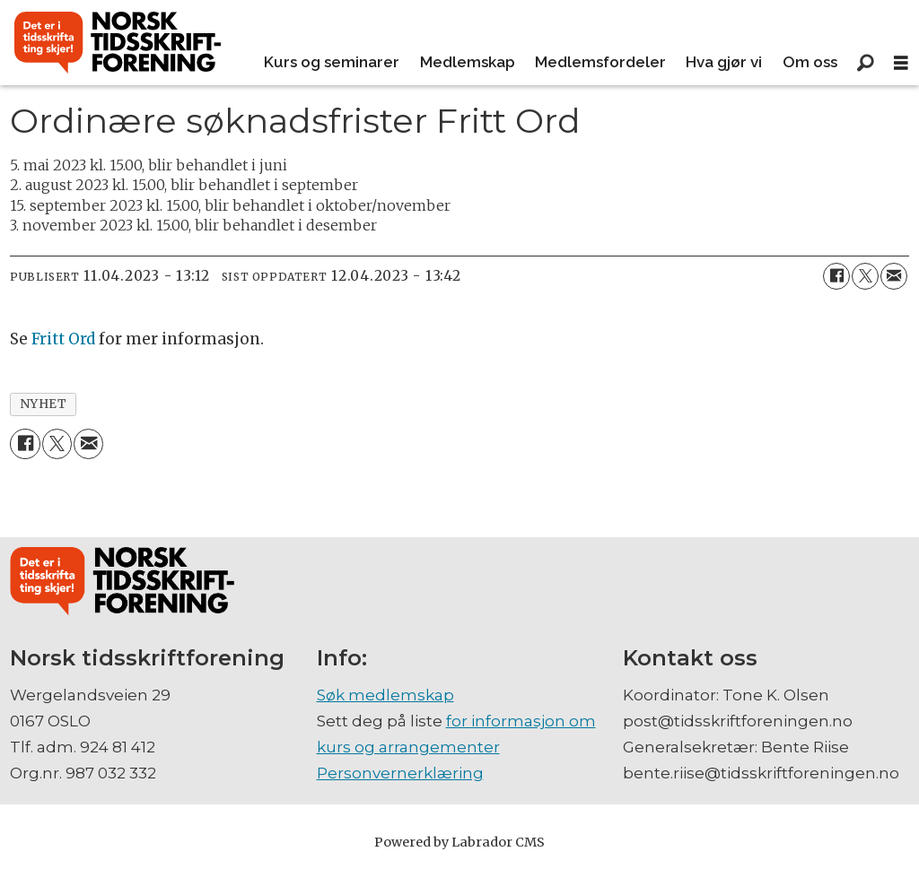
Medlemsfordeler (600, 62)
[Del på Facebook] (836, 276)
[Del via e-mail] (893, 276)
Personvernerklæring (400, 773)
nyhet (43, 404)
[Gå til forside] (117, 43)
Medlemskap (467, 62)
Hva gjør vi (724, 62)
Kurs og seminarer (331, 62)
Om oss (810, 62)
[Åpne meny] (901, 63)
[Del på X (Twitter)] (865, 276)
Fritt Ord (63, 339)
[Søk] (865, 63)
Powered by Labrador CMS (459, 842)
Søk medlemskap (385, 695)
